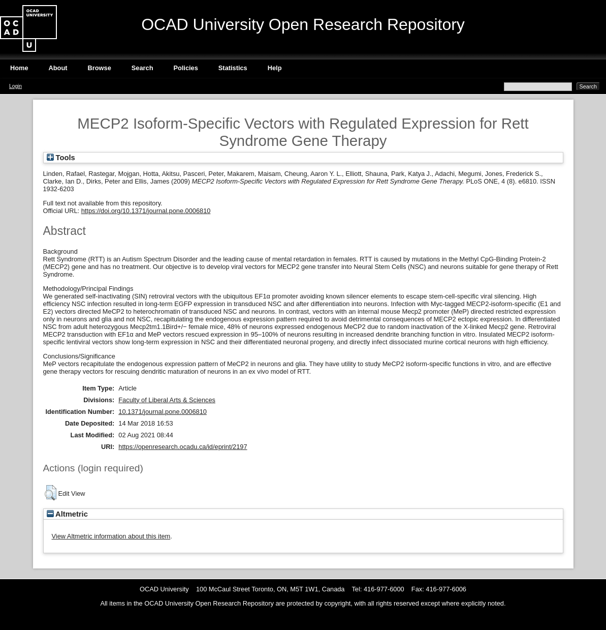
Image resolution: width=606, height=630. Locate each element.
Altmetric (67, 514)
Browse (99, 68)
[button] (50, 492)
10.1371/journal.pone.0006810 (162, 411)
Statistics (232, 68)
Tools (61, 158)
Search (142, 68)
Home (19, 68)
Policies (185, 68)
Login (15, 86)
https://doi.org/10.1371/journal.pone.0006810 (146, 211)
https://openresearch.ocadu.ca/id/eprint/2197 (182, 447)
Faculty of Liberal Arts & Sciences (166, 400)
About (58, 68)
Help (275, 68)
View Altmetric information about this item (111, 536)
